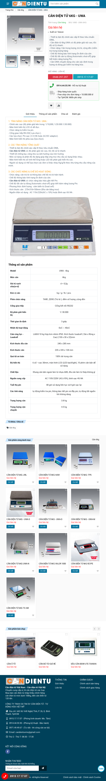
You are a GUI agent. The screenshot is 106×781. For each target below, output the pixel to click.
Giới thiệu (30, 114)
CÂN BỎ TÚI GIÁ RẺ (47, 664)
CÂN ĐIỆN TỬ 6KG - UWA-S (18, 519)
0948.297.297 (60, 77)
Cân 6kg (21, 10)
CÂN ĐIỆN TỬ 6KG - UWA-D (50, 519)
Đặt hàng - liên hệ (56, 71)
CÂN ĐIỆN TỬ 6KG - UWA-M (83, 519)
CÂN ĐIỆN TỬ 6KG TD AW (17, 608)
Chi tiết (10, 482)
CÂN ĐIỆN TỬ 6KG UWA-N (17, 563)
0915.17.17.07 (85, 77)
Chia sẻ (64, 114)
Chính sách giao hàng (90, 687)
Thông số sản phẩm (48, 114)
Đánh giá (76, 114)
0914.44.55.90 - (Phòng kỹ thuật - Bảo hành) (29, 723)
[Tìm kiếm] (97, 3)
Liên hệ (58, 687)
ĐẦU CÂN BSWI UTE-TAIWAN (83, 664)
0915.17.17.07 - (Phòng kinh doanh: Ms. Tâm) (30, 718)
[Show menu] (7, 3)
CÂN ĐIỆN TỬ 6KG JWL (16, 475)
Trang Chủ (9, 10)
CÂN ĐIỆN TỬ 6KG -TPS (81, 475)
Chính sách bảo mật (72, 777)
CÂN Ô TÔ (11, 664)
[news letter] (43, 768)
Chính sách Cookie (92, 777)
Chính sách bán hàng (89, 683)
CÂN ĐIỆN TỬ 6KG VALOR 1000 (52, 563)
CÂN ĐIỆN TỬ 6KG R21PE (82, 563)
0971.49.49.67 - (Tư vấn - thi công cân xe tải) (29, 727)
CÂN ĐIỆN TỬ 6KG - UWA (38, 10)
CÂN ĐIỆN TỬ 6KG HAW (49, 475)
